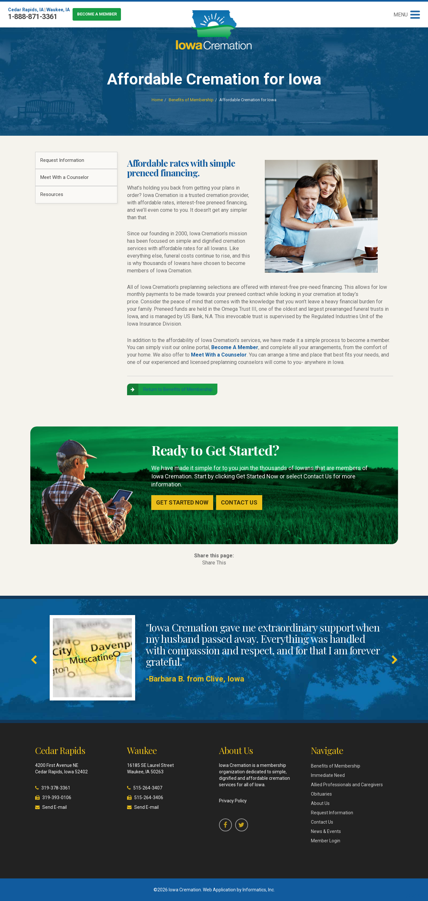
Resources (51, 194)
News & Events (326, 831)
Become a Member (97, 14)
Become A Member (234, 347)
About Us (320, 803)
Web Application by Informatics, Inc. (239, 889)
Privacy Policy (233, 800)
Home (157, 99)
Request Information (62, 160)
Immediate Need (328, 775)
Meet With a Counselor (64, 177)
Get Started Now (182, 502)
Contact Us (239, 502)
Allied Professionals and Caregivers (347, 784)
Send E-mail (54, 807)
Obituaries (321, 794)
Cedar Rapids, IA (26, 9)
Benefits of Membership (191, 99)
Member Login (325, 840)
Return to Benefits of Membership (178, 389)
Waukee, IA (58, 9)
